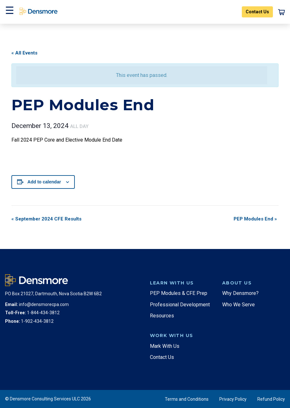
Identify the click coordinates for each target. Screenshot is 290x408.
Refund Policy (271, 399)
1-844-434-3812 (43, 312)
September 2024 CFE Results (46, 219)
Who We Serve (238, 305)
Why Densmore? (240, 293)
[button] (9, 12)
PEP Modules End (255, 219)
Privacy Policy (233, 399)
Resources (162, 316)
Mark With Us (164, 346)
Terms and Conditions (187, 399)
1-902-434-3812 (37, 321)
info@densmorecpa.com (44, 304)
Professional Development (180, 305)
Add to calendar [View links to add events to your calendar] (44, 181)
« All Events (24, 53)
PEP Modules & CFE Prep (178, 293)
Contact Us (257, 11)
